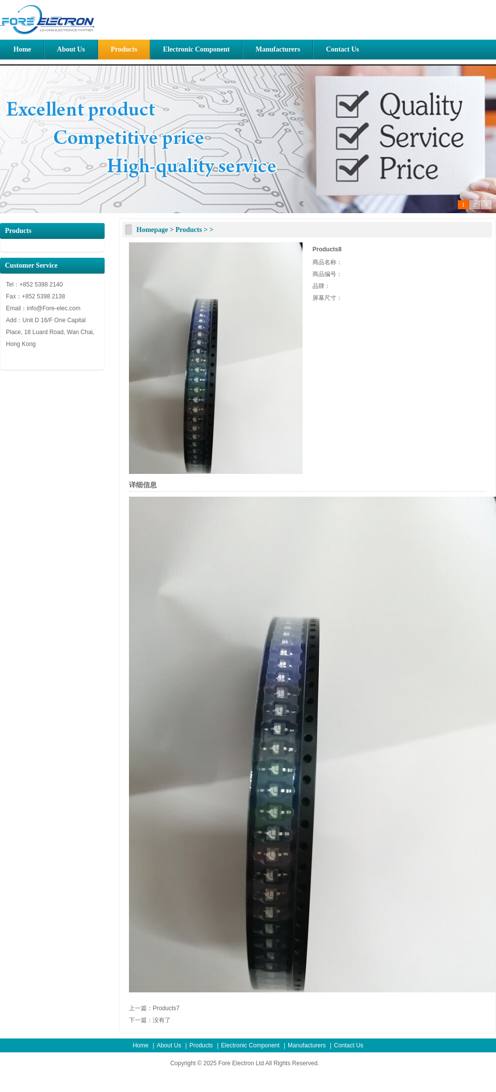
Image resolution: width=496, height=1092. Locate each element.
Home (22, 49)
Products (124, 49)
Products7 (166, 1008)
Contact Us (342, 49)
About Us (71, 49)
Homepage (152, 229)
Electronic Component (196, 49)
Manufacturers (277, 49)
